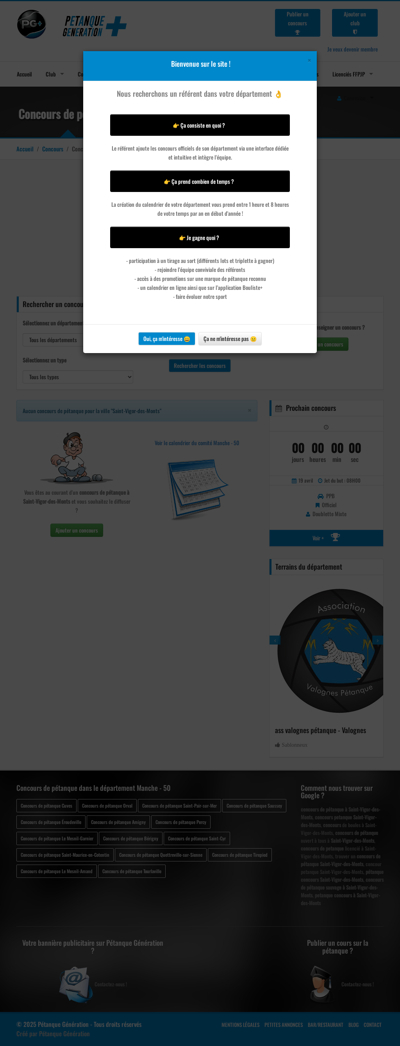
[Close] (309, 60)
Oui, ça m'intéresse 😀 (166, 338)
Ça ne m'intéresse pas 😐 (230, 338)
